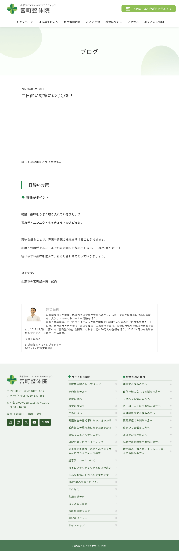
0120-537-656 (35, 395)
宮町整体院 (79, 545)
